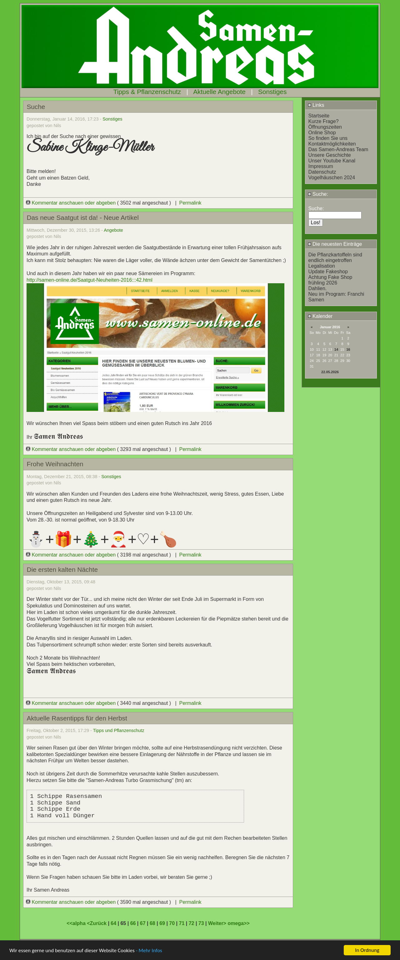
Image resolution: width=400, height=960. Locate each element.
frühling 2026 (323, 282)
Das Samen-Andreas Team (338, 149)
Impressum (320, 166)
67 (143, 923)
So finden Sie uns (328, 138)
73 (201, 923)
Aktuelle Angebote (219, 91)
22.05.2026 (330, 372)
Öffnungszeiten (325, 127)
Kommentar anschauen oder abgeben (71, 202)
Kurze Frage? (323, 121)
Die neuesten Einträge (335, 244)
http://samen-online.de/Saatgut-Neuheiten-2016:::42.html (89, 280)
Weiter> (218, 923)
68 (152, 923)
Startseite (319, 115)
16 (348, 349)
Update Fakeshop (328, 271)
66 (133, 923)
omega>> (238, 923)
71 (181, 923)
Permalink (190, 202)
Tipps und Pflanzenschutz (118, 730)
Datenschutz (322, 172)
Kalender (320, 316)
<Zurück (97, 923)
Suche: (318, 194)
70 (172, 923)
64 (113, 923)
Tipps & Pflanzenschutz (147, 91)
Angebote (113, 230)
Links (316, 105)
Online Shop (322, 132)
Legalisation (321, 266)
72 (191, 923)
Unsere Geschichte (329, 155)
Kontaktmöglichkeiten (332, 143)
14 (336, 349)
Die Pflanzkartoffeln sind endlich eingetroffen (335, 257)
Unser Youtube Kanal (331, 160)
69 (162, 923)
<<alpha (77, 923)
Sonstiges (272, 91)
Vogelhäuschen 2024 (331, 177)
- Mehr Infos (149, 951)
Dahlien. (317, 288)
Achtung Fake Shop (330, 277)
